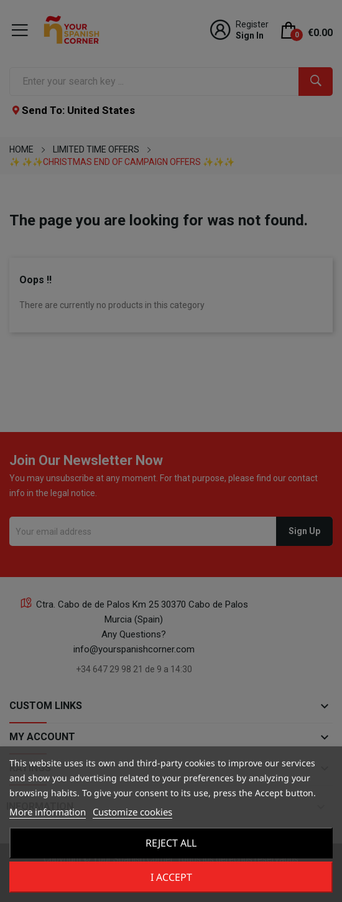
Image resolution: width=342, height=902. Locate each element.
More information (47, 812)
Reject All (171, 843)
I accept (171, 877)
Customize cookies (132, 812)
